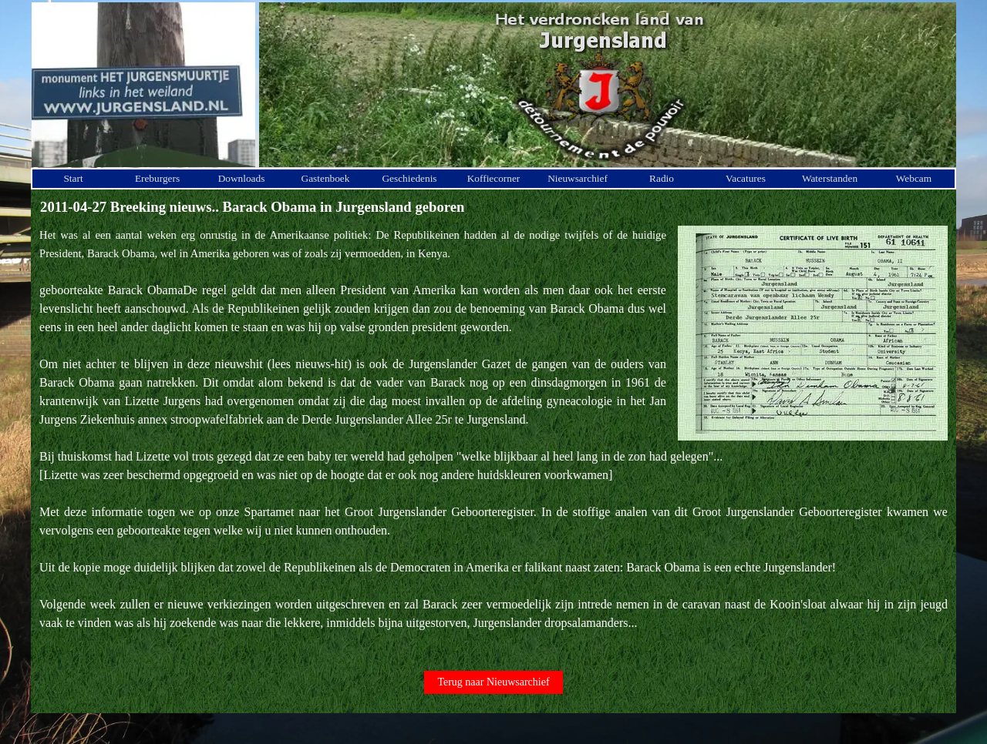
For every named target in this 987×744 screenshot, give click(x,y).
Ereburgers (157, 178)
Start (73, 178)
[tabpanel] (493, 438)
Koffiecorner (493, 178)
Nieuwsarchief (577, 178)
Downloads (241, 178)
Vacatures (746, 178)
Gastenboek (325, 178)
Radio (661, 178)
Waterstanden (829, 178)
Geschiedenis (409, 178)
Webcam (913, 178)
